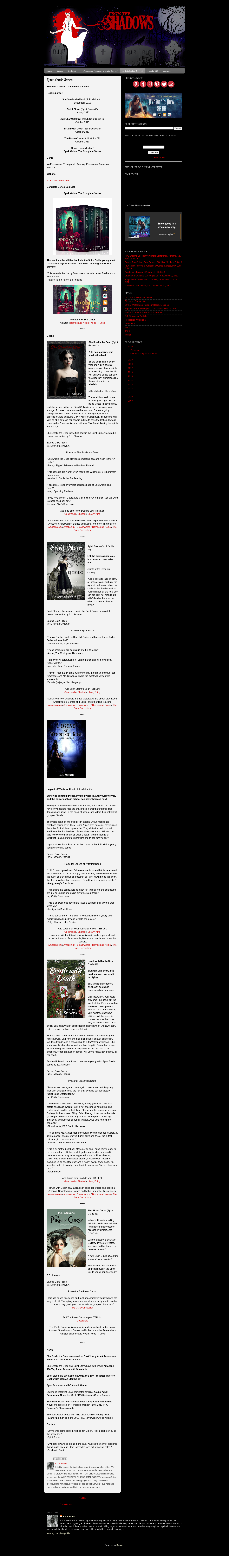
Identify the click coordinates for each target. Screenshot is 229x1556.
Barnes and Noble (79, 323)
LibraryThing (93, 514)
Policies (72, 70)
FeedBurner (159, 157)
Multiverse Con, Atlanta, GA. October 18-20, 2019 (148, 285)
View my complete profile (58, 1533)
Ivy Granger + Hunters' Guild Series (99, 70)
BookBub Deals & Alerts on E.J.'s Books (143, 312)
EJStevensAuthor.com (58, 180)
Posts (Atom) (65, 1504)
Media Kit (153, 70)
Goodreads (70, 514)
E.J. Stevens (69, 1516)
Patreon (128, 327)
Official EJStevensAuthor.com (138, 297)
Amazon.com (55, 527)
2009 (130, 401)
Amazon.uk (69, 527)
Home (49, 70)
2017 (130, 368)
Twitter (128, 335)
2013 (130, 384)
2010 (130, 397)
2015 (130, 376)
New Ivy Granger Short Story (143, 353)
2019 (130, 360)
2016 (130, 372)
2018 (130, 364)
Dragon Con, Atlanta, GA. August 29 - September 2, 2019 (151, 276)
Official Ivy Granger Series (137, 301)
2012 (130, 388)
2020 (130, 346)
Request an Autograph (135, 320)
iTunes (101, 323)
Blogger (120, 1545)
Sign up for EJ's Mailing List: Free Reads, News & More (150, 308)
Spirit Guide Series (132, 70)
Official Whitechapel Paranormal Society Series (147, 305)
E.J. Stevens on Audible (136, 316)
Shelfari (82, 514)
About (60, 70)
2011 (130, 392)
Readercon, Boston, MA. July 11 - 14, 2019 (145, 272)
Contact (166, 70)
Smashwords (83, 527)
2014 (130, 380)
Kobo (93, 323)
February (135, 350)
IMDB (127, 331)
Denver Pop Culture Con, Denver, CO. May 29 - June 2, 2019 (153, 262)
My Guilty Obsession (82, 1307)
